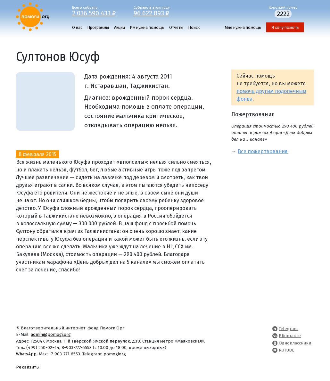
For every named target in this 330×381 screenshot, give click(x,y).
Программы (98, 27)
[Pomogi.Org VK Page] (274, 335)
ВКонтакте (290, 335)
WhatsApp (26, 354)
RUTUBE (286, 350)
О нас (77, 27)
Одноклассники (295, 343)
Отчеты (176, 27)
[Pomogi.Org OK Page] (274, 343)
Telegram (288, 328)
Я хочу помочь (285, 27)
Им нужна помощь (147, 27)
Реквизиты (27, 367)
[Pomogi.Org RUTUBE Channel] (274, 350)
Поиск (194, 27)
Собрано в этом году (160, 10)
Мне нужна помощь (243, 27)
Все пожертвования (263, 151)
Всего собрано (98, 10)
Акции (119, 27)
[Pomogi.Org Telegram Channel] (274, 328)
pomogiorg (114, 354)
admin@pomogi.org (51, 334)
